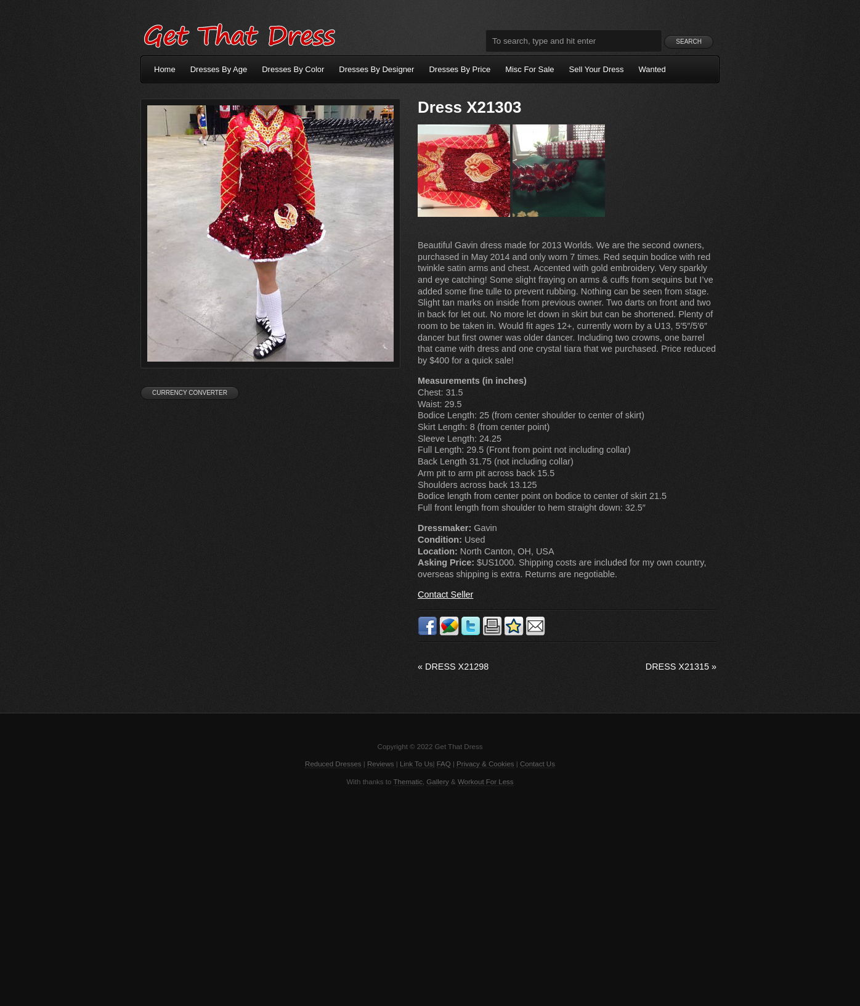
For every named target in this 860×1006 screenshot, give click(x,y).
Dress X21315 (681, 666)
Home (165, 69)
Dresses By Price (459, 69)
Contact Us (537, 764)
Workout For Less (486, 781)
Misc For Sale (529, 69)
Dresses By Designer (376, 69)
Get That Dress (239, 33)
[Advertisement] (430, 895)
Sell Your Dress (596, 69)
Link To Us (416, 764)
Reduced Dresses (333, 764)
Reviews (380, 764)
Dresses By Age (219, 69)
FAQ (444, 764)
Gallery (437, 781)
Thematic (408, 781)
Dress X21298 (453, 666)
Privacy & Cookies (485, 764)
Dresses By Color (293, 69)
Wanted (652, 69)
